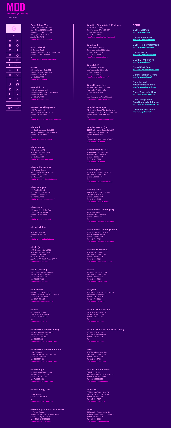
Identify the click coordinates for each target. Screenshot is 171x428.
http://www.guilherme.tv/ (142, 112)
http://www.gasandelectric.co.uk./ (44, 59)
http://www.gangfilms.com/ (41, 39)
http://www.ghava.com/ (96, 141)
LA (17, 108)
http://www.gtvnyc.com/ (96, 361)
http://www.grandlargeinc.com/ (99, 99)
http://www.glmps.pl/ (39, 321)
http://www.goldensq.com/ (41, 421)
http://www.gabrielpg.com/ (143, 47)
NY (10, 108)
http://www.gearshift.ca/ (40, 99)
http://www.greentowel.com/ (144, 94)
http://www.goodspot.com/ (97, 57)
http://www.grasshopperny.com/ (99, 181)
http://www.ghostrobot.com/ (42, 159)
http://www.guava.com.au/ (97, 381)
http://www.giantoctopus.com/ (43, 199)
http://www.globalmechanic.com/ (44, 341)
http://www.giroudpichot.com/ (42, 239)
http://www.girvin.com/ (40, 261)
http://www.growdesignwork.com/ (146, 104)
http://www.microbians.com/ (144, 40)
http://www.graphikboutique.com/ (100, 119)
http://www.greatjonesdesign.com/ (100, 221)
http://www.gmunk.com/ (142, 77)
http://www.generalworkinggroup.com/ (46, 119)
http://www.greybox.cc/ (96, 301)
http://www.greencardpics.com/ (99, 261)
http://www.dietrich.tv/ (141, 32)
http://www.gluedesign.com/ (42, 381)
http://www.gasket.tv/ (39, 79)
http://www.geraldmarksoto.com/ (146, 69)
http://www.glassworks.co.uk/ (42, 301)
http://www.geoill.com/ (142, 62)
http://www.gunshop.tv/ (96, 401)
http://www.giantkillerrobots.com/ (44, 179)
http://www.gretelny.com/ (97, 281)
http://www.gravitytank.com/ (98, 201)
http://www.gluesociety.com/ (42, 401)
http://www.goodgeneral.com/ (144, 87)
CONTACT (10, 17)
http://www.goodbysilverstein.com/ (101, 37)
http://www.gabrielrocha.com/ (144, 55)
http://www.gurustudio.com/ (98, 421)
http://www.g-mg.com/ (95, 321)
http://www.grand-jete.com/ (98, 77)
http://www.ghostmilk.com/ (41, 139)
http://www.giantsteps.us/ (41, 219)
